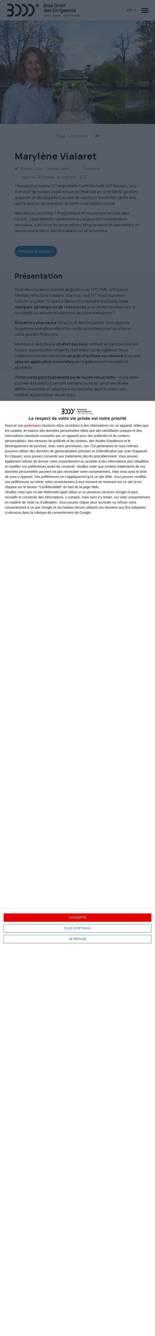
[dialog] (77, 868)
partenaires (32, 425)
